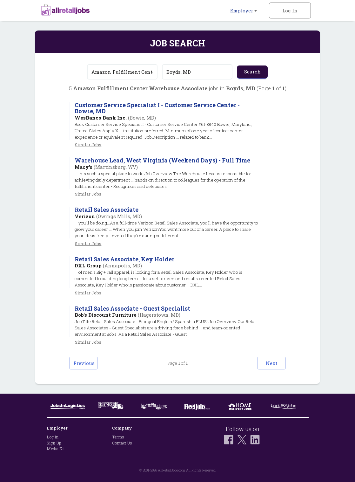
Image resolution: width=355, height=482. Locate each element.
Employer (243, 10)
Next (271, 363)
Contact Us (122, 442)
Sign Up (54, 442)
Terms (118, 436)
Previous (84, 363)
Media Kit (56, 448)
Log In (290, 10)
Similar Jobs (88, 145)
